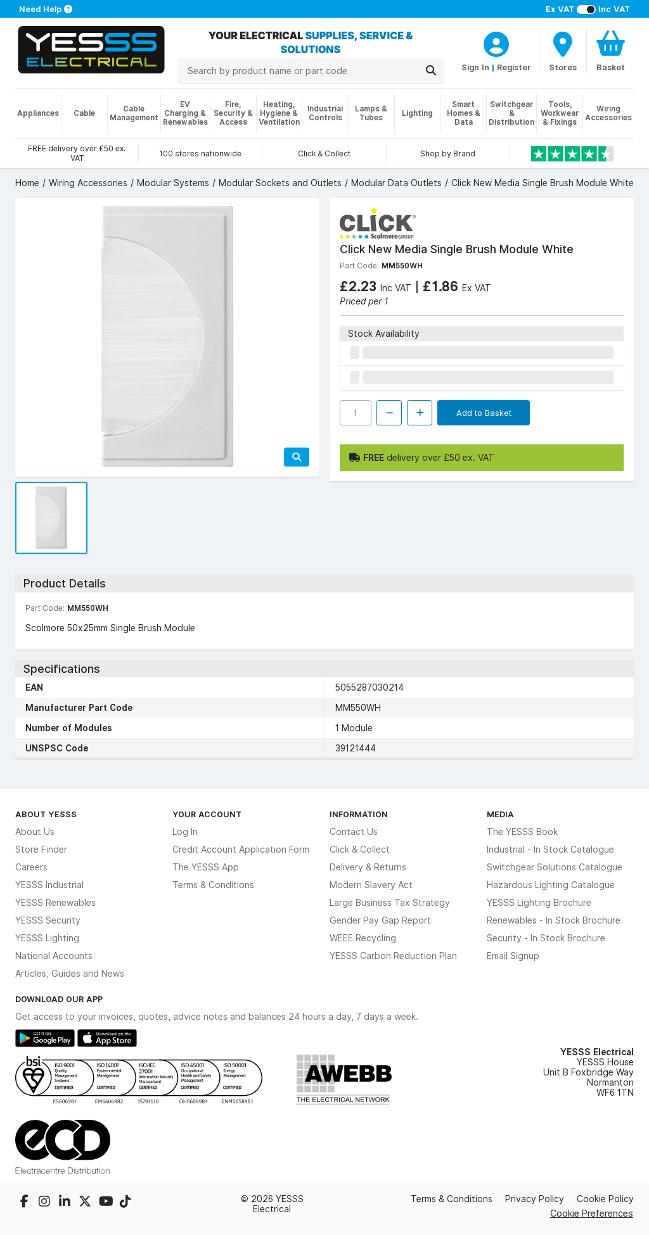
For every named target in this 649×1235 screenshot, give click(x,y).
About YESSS (46, 814)
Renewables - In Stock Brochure (553, 920)
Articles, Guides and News (69, 974)
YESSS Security (47, 920)
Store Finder (41, 849)
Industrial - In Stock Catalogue (550, 849)
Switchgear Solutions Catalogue (554, 867)
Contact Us (354, 832)
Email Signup (513, 956)
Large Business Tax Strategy (390, 903)
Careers (31, 867)
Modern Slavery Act (371, 885)
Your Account (206, 814)
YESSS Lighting (47, 938)
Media (500, 814)
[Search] (431, 70)
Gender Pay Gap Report (380, 920)
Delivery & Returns (368, 867)
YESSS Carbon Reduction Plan (393, 956)
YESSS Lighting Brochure (539, 903)
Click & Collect (360, 849)
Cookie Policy (605, 1199)
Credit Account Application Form (240, 849)
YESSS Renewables (55, 903)
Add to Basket (483, 413)
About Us (35, 832)
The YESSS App (205, 867)
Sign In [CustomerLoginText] (475, 67)
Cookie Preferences (591, 1213)
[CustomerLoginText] (496, 42)
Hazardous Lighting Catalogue (551, 885)
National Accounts (54, 956)
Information (359, 814)
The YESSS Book (522, 832)
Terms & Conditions (213, 885)
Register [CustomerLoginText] (514, 67)
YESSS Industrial (49, 885)
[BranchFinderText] (563, 50)
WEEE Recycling (363, 938)
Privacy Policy (534, 1199)
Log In (185, 832)
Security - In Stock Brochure (546, 938)
